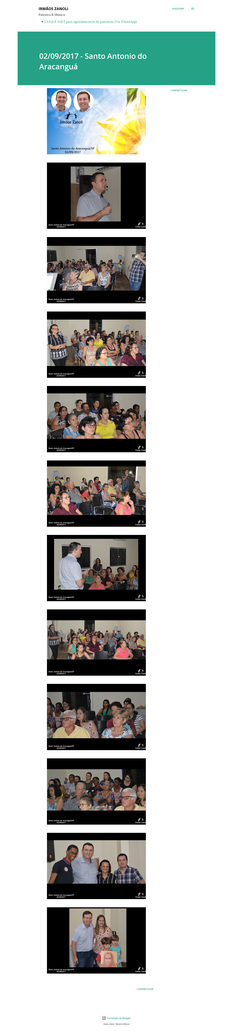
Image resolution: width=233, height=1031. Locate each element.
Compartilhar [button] (179, 90)
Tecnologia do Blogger (116, 1018)
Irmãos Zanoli (53, 8)
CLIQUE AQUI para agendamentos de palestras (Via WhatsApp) (91, 22)
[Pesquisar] (178, 9)
